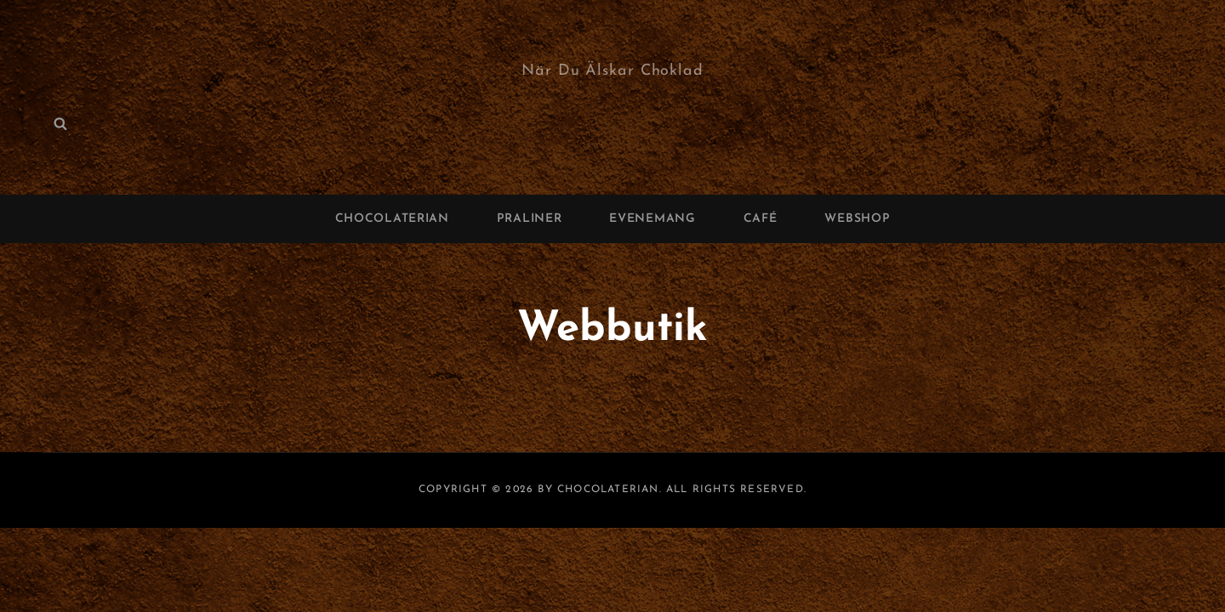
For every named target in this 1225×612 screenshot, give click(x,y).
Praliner (529, 218)
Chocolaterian (392, 218)
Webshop (857, 218)
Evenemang (652, 218)
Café (761, 218)
